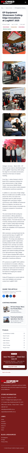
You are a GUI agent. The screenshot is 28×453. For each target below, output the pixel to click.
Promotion (3, 423)
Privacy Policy (4, 441)
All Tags (3, 439)
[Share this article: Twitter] (7, 296)
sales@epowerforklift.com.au (8, 409)
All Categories (4, 437)
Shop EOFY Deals (14, 366)
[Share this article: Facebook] (3, 296)
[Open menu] (25, 2)
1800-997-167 (4, 407)
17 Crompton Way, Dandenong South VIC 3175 (12, 402)
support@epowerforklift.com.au (8, 411)
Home (2, 419)
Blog (2, 8)
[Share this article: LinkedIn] (10, 296)
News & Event (9, 8)
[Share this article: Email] (14, 296)
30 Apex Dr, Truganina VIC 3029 (8, 397)
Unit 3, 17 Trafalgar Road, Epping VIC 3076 (11, 399)
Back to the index (6, 372)
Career (2, 427)
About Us (3, 425)
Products (3, 421)
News (2, 429)
